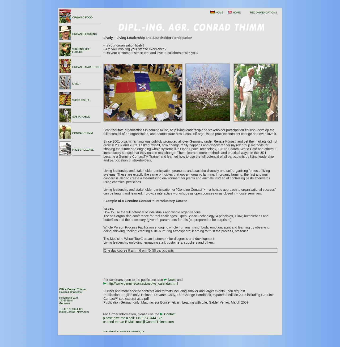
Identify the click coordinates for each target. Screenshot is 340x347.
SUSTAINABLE (81, 116)
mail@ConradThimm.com (74, 311)
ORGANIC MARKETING (86, 67)
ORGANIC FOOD (82, 17)
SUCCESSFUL (81, 100)
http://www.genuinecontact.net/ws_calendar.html (142, 283)
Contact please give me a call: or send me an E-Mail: (139, 318)
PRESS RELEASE (83, 149)
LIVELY (76, 83)
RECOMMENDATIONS (263, 12)
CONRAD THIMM (82, 133)
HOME (219, 12)
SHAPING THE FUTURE (81, 50)
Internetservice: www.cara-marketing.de (123, 331)
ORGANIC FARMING (84, 34)
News (172, 280)
